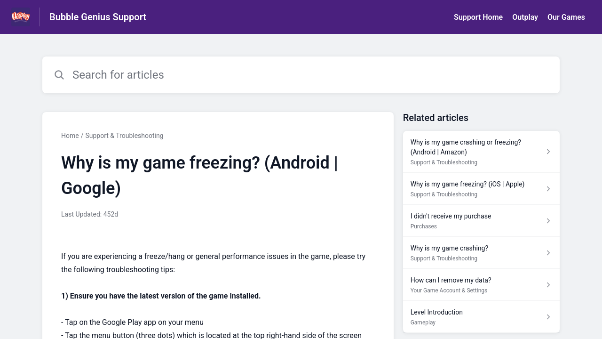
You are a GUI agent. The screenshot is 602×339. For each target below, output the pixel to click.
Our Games (566, 17)
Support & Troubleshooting (124, 135)
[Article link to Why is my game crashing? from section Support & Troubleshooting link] (481, 253)
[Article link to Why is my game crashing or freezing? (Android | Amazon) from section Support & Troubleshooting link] (481, 152)
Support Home (478, 17)
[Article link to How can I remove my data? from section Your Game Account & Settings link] (481, 285)
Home (70, 135)
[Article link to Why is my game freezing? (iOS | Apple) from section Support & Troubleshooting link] (481, 189)
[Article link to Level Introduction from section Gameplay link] (481, 317)
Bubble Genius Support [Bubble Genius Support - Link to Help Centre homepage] (97, 17)
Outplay (525, 17)
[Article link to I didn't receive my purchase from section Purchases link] (481, 221)
